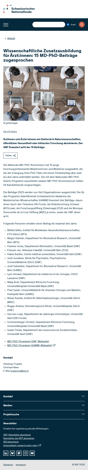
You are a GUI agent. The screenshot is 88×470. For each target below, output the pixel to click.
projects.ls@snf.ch (20, 371)
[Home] (21, 12)
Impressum (21, 465)
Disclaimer (8, 465)
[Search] (82, 24)
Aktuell (10, 38)
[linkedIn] (5, 453)
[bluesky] (12, 453)
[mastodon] (19, 453)
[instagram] (25, 453)
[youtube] (32, 453)
